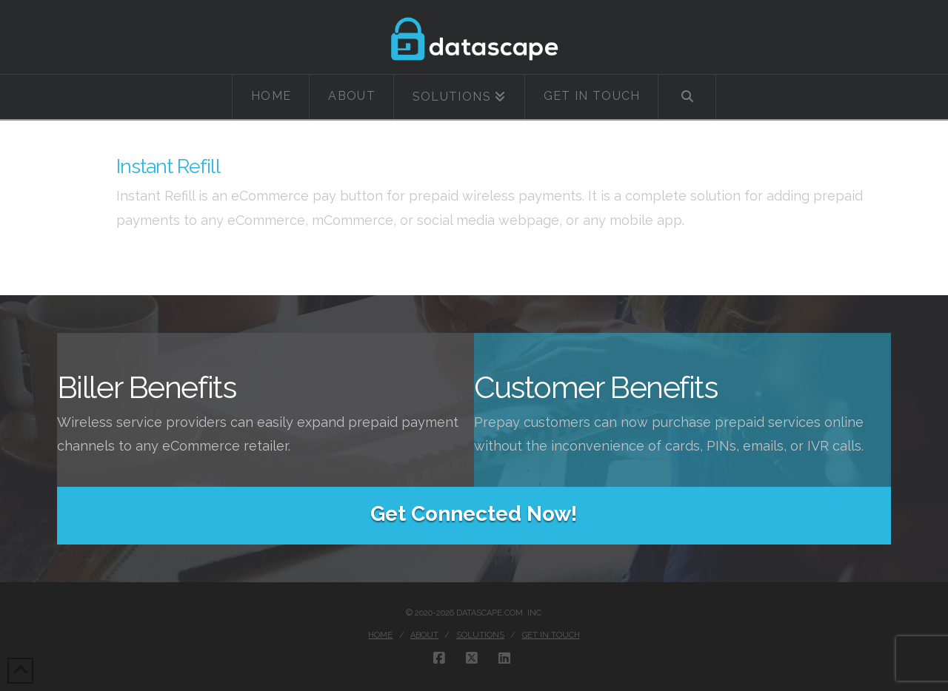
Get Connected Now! (473, 514)
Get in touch (551, 635)
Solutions (480, 635)
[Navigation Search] (686, 97)
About (424, 635)
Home (380, 635)
